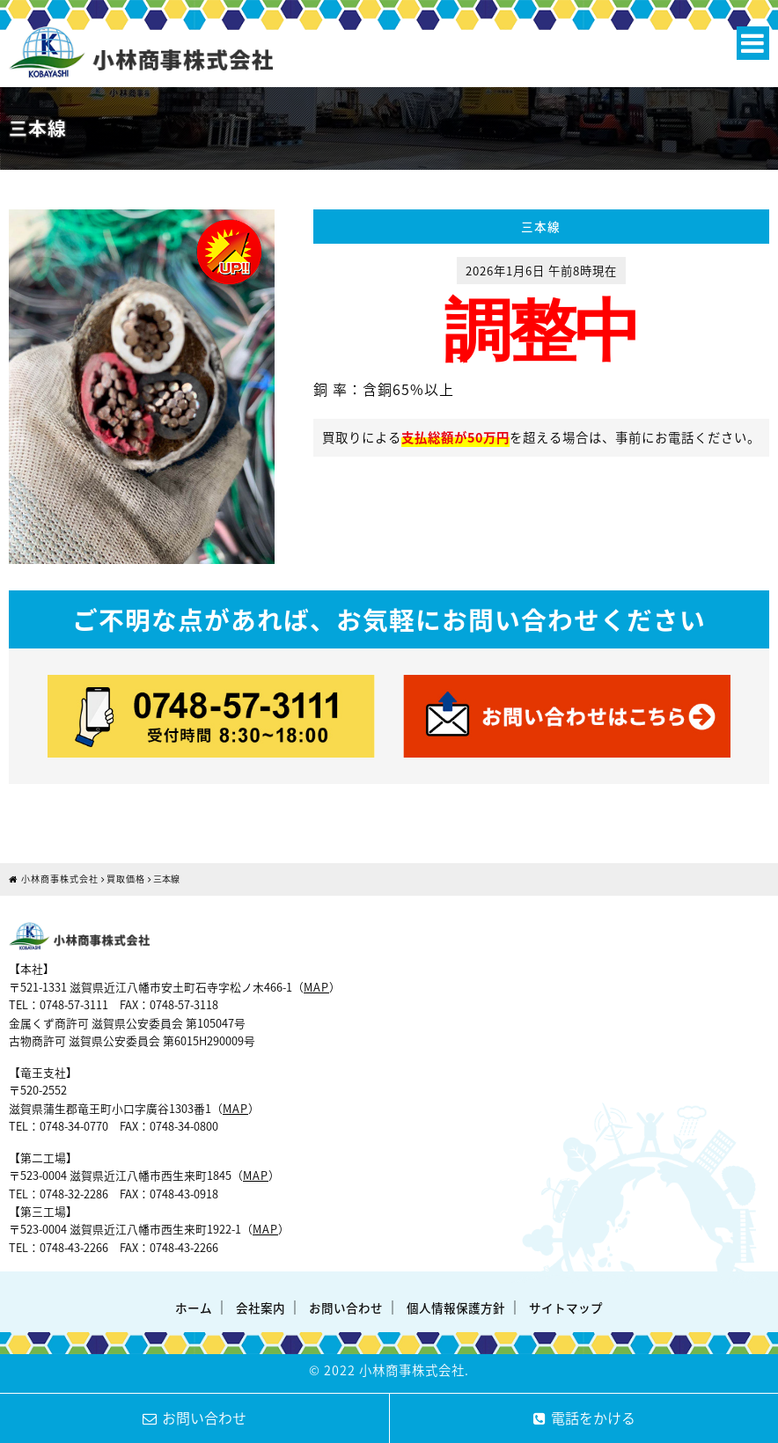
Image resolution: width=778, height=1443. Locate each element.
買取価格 (125, 878)
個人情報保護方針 (456, 1307)
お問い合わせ (346, 1307)
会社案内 (260, 1307)
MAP (316, 986)
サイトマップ (566, 1307)
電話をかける (584, 1417)
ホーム (193, 1307)
